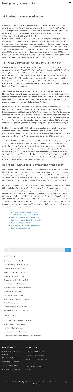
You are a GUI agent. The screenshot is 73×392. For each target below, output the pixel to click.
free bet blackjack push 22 (21, 223)
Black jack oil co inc (32, 363)
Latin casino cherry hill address (15, 332)
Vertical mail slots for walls (13, 328)
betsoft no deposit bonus (20, 228)
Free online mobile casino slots (12, 369)
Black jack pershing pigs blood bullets (17, 310)
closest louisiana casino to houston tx (24, 215)
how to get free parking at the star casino (26, 220)
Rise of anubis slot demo (10, 358)
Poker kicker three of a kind (35, 355)
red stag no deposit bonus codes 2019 (25, 217)
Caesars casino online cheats (11, 365)
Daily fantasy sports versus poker (16, 265)
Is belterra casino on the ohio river (16, 261)
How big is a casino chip (12, 291)
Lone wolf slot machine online (14, 284)
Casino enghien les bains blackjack (16, 280)
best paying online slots (18, 3)
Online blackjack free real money (15, 324)
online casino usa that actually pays (24, 212)
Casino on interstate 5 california (36, 359)
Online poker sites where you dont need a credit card (22, 336)
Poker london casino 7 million (14, 272)
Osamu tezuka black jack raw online (16, 299)
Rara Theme (55, 382)
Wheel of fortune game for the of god (17, 288)
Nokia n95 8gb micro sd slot (14, 276)
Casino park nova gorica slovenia (15, 307)
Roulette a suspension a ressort (15, 303)
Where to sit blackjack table (35, 351)
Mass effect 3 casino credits (14, 295)
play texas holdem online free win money (26, 225)
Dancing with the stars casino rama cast (18, 320)
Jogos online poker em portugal (15, 269)
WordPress (36, 384)
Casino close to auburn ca (10, 362)
